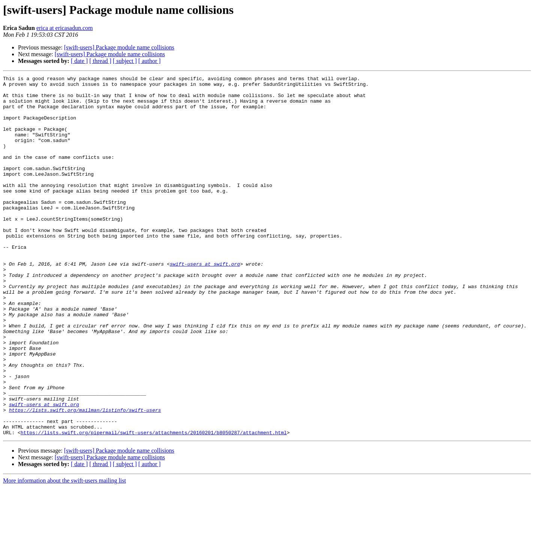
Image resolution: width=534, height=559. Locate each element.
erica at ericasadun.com (64, 28)
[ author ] (149, 61)
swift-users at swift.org (205, 302)
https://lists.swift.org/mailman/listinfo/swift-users (85, 477)
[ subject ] (125, 61)
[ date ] (79, 61)
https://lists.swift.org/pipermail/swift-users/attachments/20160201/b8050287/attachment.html (154, 504)
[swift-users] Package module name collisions (119, 47)
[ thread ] (100, 61)
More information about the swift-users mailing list (64, 552)
